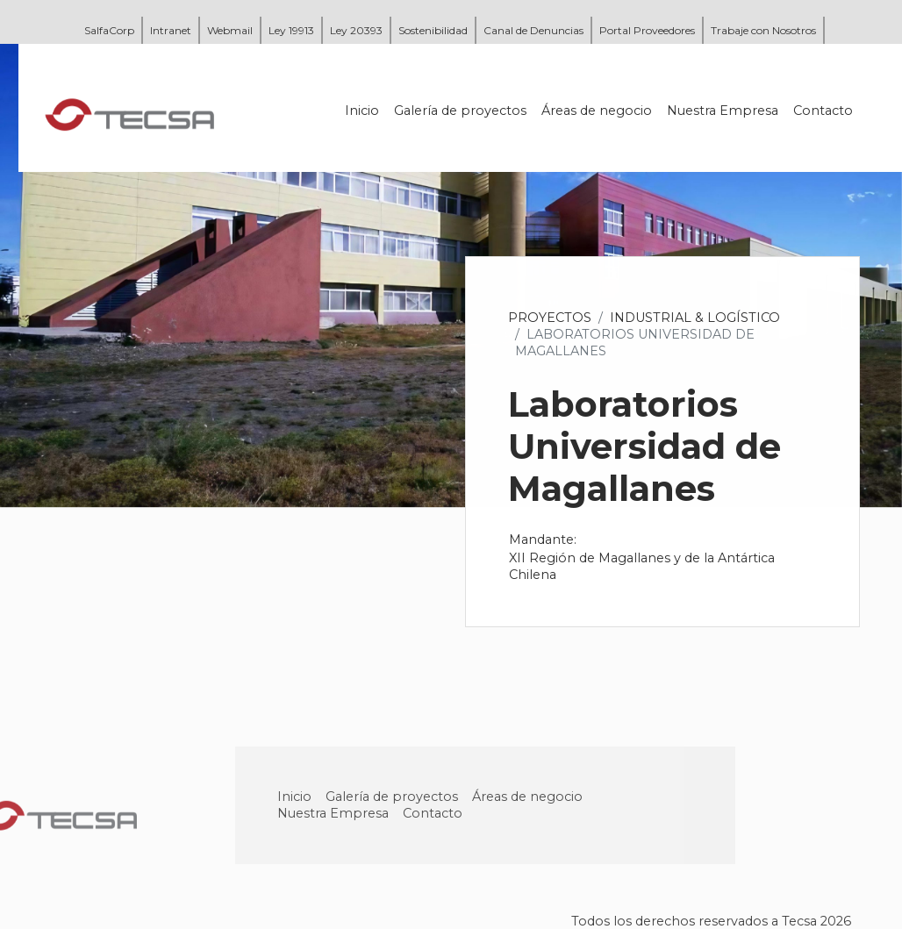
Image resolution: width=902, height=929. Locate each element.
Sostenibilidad (433, 30)
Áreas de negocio (597, 110)
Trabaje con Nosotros (763, 30)
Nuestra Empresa (723, 110)
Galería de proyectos (461, 110)
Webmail (230, 30)
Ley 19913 (291, 30)
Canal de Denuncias (533, 30)
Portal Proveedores (647, 30)
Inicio (363, 110)
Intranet (170, 30)
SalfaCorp (109, 30)
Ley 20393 (356, 30)
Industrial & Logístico (696, 317)
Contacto (824, 110)
